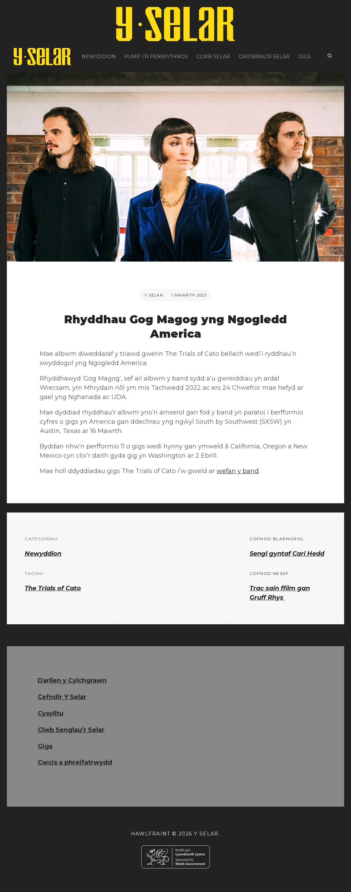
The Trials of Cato (53, 588)
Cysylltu (50, 713)
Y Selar (154, 295)
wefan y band (238, 471)
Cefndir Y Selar (62, 697)
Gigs (304, 56)
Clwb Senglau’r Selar (71, 730)
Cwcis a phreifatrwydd (75, 762)
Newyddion (99, 56)
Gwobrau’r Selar (264, 56)
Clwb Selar (213, 56)
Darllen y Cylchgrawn (72, 680)
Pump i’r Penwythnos (156, 56)
